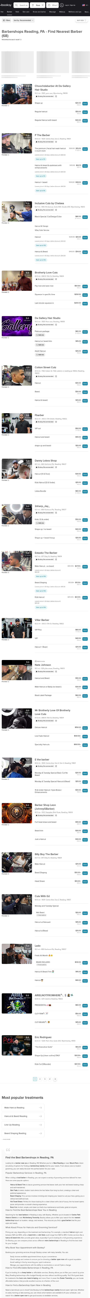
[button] (21, 5)
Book (85, 104)
